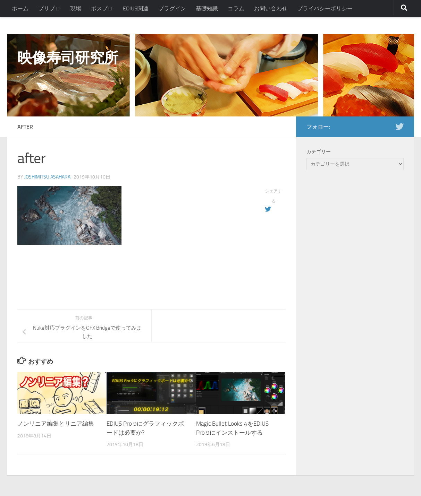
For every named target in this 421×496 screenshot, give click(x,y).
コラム (236, 8)
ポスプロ (102, 8)
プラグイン (172, 8)
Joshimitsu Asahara (47, 177)
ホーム (20, 8)
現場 (75, 8)
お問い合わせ (270, 8)
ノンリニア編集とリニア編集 (55, 423)
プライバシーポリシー (325, 8)
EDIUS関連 (136, 8)
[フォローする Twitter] (399, 126)
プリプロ (49, 8)
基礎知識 (207, 8)
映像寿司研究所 (67, 58)
